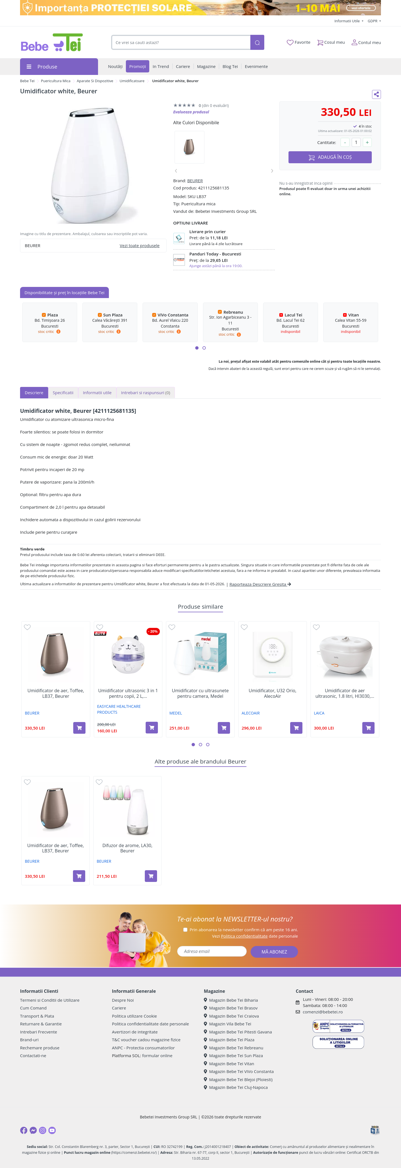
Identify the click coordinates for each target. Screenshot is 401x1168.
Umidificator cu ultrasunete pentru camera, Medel (200, 693)
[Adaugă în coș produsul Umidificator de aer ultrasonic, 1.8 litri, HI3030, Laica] (368, 728)
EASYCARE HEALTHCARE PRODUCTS (119, 709)
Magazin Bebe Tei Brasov (231, 1008)
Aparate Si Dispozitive (95, 80)
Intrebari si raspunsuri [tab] (145, 392)
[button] (196, 348)
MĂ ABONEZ (274, 952)
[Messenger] (33, 1130)
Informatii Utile (347, 20)
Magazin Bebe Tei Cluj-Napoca (236, 1087)
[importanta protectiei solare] (200, 7)
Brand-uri (29, 1039)
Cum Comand (33, 1008)
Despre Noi (123, 1000)
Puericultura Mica (55, 80)
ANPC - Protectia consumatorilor (143, 1047)
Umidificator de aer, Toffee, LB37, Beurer (56, 693)
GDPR (373, 20)
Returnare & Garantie (41, 1023)
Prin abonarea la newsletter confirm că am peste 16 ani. (244, 929)
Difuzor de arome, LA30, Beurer (127, 848)
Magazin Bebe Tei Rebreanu (233, 1047)
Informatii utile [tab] (97, 392)
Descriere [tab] (34, 392)
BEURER (195, 180)
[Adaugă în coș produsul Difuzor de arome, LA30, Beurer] (151, 876)
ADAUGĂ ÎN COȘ (330, 157)
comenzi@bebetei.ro (323, 1012)
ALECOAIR (251, 713)
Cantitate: (326, 142)
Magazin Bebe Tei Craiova (231, 1016)
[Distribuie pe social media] (376, 94)
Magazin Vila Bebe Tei (227, 1023)
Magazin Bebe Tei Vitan (229, 1063)
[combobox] (180, 42)
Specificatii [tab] (63, 392)
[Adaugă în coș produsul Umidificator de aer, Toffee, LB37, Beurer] (79, 728)
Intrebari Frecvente (38, 1032)
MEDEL (175, 713)
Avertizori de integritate (135, 1032)
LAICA (319, 713)
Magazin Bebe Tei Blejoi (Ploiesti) (238, 1079)
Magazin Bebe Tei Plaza (229, 1039)
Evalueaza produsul (191, 111)
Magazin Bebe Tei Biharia (231, 1000)
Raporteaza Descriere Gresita (260, 584)
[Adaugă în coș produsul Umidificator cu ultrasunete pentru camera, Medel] (224, 728)
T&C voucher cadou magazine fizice (146, 1039)
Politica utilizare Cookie (134, 1016)
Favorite (298, 42)
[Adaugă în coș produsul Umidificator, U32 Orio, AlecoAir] (296, 728)
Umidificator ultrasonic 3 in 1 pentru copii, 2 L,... (128, 693)
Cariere (119, 1008)
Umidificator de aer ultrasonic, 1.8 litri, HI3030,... (345, 693)
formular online (157, 1055)
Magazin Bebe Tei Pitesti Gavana (238, 1032)
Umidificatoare (131, 80)
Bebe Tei (27, 80)
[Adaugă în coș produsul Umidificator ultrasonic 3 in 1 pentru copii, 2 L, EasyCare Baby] (152, 727)
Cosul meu (331, 41)
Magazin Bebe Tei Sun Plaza (233, 1055)
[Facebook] (23, 1130)
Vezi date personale (255, 936)
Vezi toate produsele (140, 245)
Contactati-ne (33, 1055)
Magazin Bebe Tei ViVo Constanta (239, 1071)
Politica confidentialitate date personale (150, 1023)
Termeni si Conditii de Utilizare (49, 1000)
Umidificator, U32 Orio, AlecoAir (272, 693)
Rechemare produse (39, 1047)
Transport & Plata (37, 1016)
